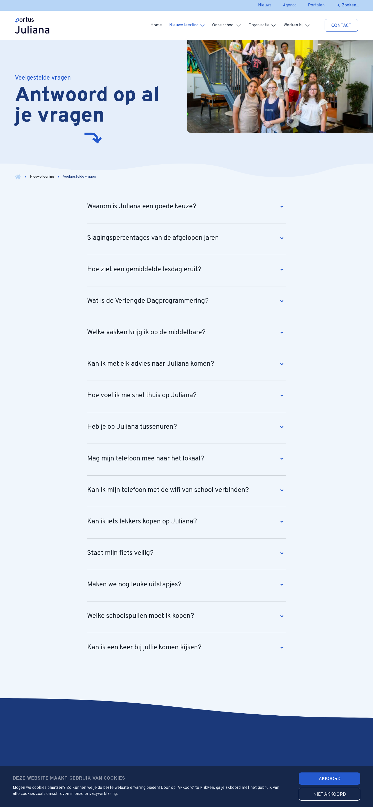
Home (156, 25)
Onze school (223, 25)
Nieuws (264, 5)
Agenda (289, 5)
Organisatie (259, 25)
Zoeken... (350, 5)
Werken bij (293, 25)
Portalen (316, 5)
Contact (341, 26)
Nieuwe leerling (183, 25)
